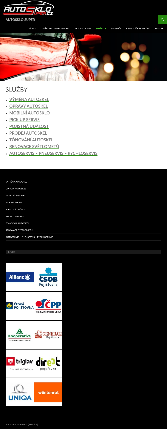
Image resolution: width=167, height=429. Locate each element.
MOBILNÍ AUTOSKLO (16, 195)
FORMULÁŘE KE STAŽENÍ (138, 28)
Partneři (116, 28)
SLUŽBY (100, 28)
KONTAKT (160, 28)
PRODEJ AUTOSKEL (16, 216)
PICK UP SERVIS (14, 202)
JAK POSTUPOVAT (82, 28)
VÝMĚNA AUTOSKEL (16, 181)
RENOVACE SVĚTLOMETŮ (19, 230)
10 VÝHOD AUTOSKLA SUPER (55, 28)
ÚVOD (32, 28)
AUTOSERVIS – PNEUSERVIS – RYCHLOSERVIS (29, 237)
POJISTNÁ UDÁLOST (16, 209)
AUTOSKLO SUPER (20, 20)
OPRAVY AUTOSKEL (16, 188)
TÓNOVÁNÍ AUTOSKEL (17, 223)
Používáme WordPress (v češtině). (22, 424)
